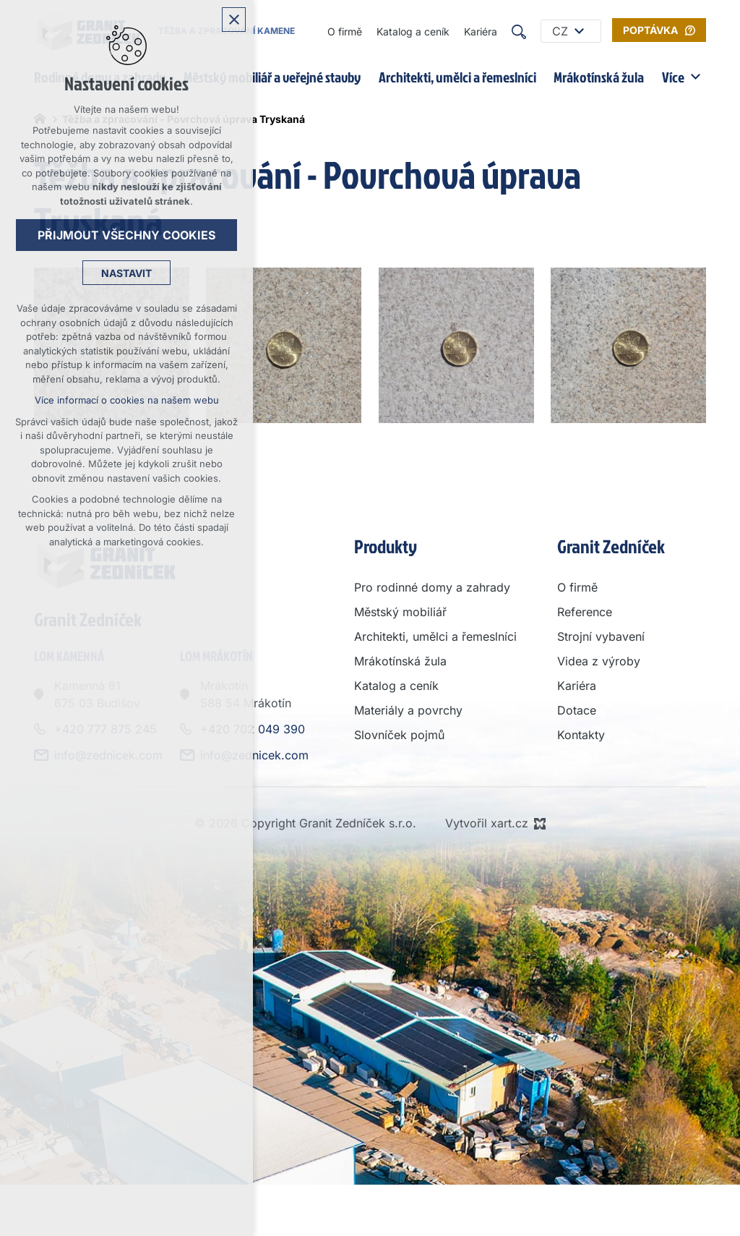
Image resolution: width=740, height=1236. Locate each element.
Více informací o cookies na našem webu (127, 400)
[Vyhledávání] (519, 31)
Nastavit (126, 273)
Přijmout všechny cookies (126, 235)
